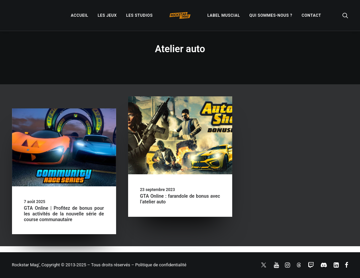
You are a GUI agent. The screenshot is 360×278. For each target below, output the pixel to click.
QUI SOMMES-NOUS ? (270, 15)
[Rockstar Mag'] (180, 15)
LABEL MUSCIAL (223, 15)
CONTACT (311, 15)
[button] (345, 15)
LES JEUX (107, 15)
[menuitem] (79, 15)
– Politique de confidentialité (158, 264)
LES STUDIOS (139, 15)
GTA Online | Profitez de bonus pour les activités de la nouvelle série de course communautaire (64, 213)
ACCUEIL (79, 15)
